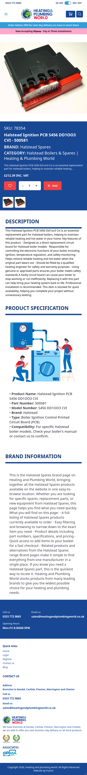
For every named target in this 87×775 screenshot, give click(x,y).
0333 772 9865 (13, 3)
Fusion (49, 770)
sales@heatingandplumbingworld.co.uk (57, 616)
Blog (5, 667)
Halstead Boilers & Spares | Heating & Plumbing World (41, 155)
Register (7, 659)
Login (6, 655)
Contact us (8, 663)
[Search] (79, 14)
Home (6, 651)
